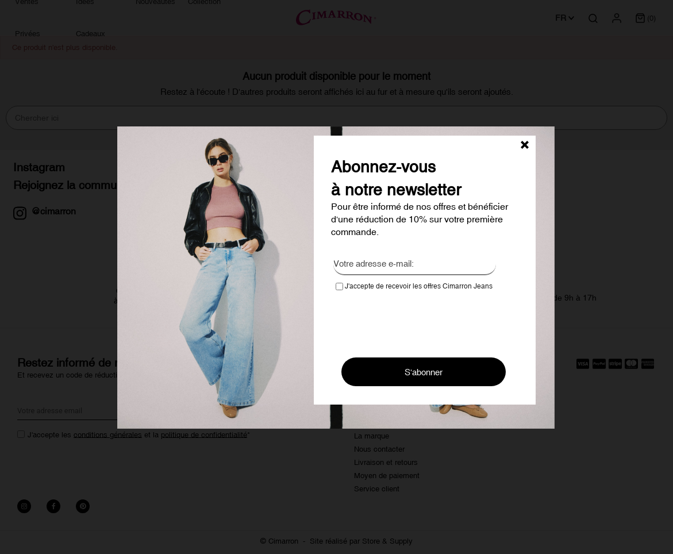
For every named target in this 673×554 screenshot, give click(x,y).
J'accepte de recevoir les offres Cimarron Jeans (414, 286)
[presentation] (423, 320)
